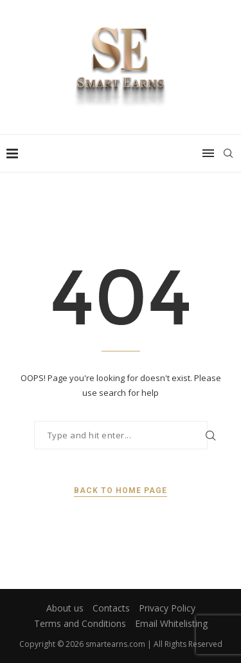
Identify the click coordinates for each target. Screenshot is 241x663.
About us (65, 608)
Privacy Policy (167, 608)
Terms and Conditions (80, 623)
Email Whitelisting (171, 623)
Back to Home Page (120, 490)
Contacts (111, 608)
